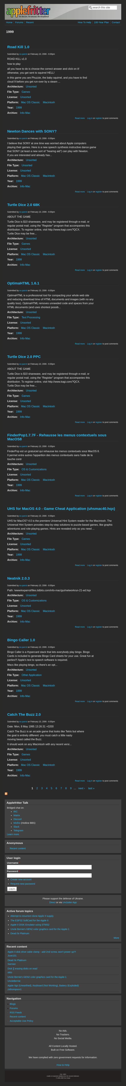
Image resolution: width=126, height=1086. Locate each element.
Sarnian (12, 964)
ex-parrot (23, 54)
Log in (90, 118)
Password (13, 871)
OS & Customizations (34, 469)
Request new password (22, 883)
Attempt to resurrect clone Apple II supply (31, 916)
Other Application (32, 675)
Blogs (13, 1004)
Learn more (13, 834)
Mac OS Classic (30, 102)
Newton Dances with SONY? (32, 131)
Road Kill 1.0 (18, 47)
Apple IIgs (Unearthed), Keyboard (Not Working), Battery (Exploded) (43, 985)
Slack (16, 826)
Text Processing (31, 317)
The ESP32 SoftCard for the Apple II (29, 920)
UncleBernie (14, 981)
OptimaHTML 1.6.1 (23, 283)
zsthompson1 (15, 989)
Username (13, 863)
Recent (30, 22)
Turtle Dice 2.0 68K (23, 205)
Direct (52, 902)
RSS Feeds (16, 1012)
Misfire (16, 823)
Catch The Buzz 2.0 (24, 714)
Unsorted (31, 86)
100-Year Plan (101, 22)
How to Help (63, 1065)
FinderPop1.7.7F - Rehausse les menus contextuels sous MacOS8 (56, 437)
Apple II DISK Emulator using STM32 (29, 924)
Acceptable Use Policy (21, 1021)
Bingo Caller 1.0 (21, 640)
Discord (17, 819)
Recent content (18, 848)
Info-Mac (25, 112)
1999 (19, 107)
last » (91, 788)
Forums (19, 22)
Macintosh (49, 102)
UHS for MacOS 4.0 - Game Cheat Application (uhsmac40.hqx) (61, 509)
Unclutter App (70, 902)
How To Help (84, 22)
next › (81, 788)
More (116, 938)
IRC (15, 811)
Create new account (21, 879)
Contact (116, 22)
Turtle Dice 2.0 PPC (24, 357)
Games (26, 91)
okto (10, 972)
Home (9, 22)
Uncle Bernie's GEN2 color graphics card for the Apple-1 (39, 929)
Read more (80, 118)
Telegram (18, 830)
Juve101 (12, 955)
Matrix (16, 815)
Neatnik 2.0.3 (18, 578)
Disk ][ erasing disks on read (22, 968)
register (98, 118)
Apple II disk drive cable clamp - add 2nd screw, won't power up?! (42, 952)
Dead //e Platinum (19, 933)
